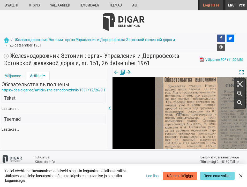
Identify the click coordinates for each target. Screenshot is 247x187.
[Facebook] (221, 38)
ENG (231, 5)
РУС (242, 5)
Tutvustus (42, 157)
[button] (44, 76)
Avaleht (12, 5)
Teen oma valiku (217, 176)
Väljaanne (13, 76)
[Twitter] (230, 38)
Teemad (115, 5)
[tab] (13, 76)
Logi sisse (211, 5)
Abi (134, 5)
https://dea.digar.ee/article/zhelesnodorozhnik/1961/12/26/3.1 (54, 90)
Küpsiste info (45, 162)
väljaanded (60, 5)
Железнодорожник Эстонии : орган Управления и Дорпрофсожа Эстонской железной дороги (95, 40)
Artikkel (36, 76)
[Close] (241, 176)
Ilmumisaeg (89, 5)
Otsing (34, 5)
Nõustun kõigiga (180, 176)
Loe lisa (152, 176)
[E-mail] (221, 47)
